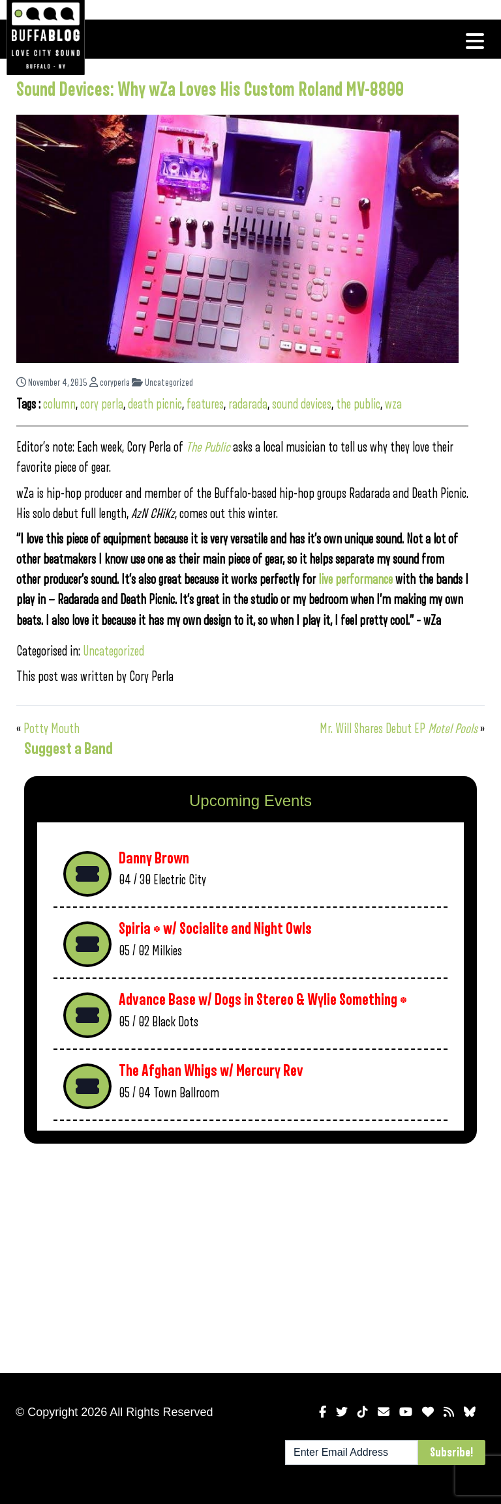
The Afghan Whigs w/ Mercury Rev (211, 1071)
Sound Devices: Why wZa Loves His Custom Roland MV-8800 (210, 90)
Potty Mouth (51, 729)
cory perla (101, 404)
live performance (355, 579)
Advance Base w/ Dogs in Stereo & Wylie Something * (263, 1000)
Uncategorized (162, 383)
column (59, 404)
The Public (208, 447)
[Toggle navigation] (475, 41)
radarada (247, 404)
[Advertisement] (250, 1255)
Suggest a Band (68, 748)
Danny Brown (154, 858)
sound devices (301, 404)
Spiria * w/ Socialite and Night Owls (215, 929)
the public (358, 404)
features (205, 404)
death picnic (155, 404)
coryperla (109, 383)
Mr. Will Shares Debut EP (399, 729)
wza (393, 404)
